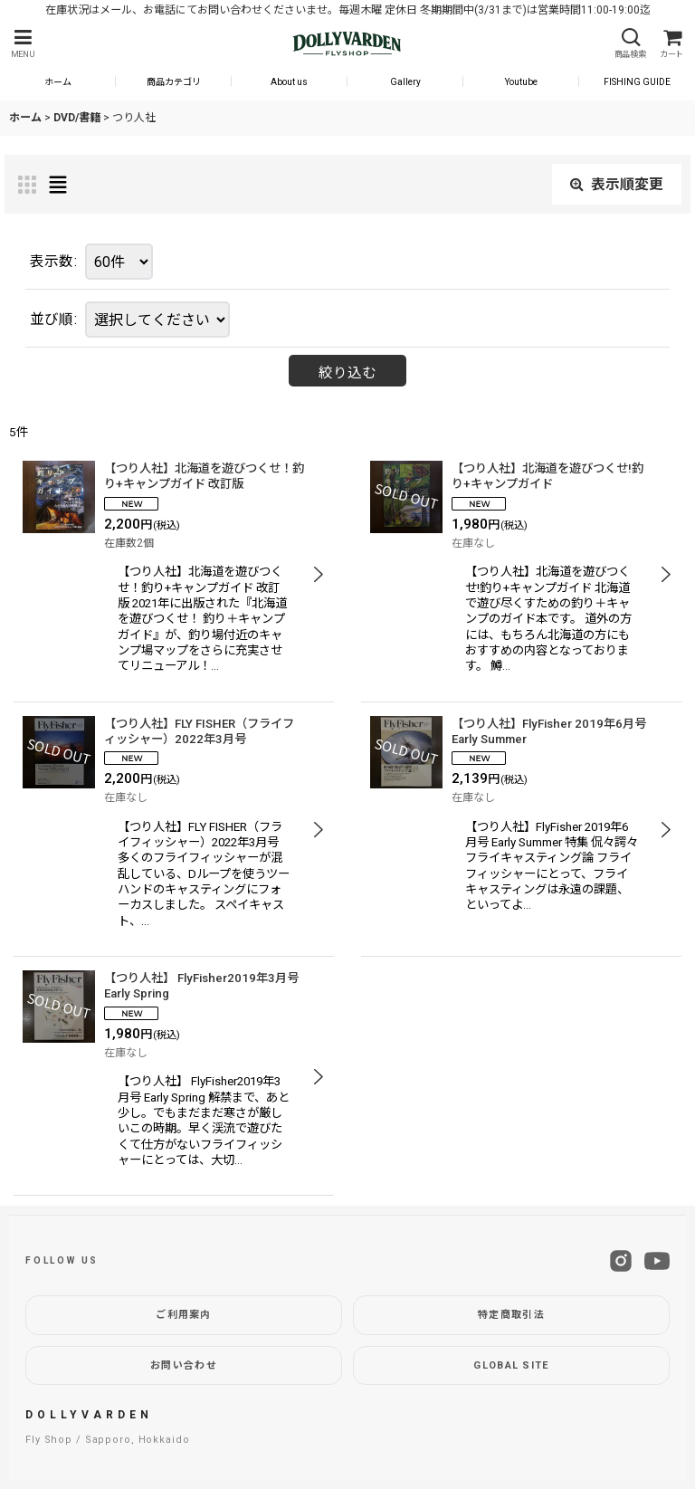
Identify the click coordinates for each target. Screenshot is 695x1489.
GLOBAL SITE (511, 1365)
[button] (23, 43)
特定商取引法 (511, 1315)
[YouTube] (657, 1261)
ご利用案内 (184, 1315)
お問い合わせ (183, 1365)
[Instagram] (620, 1261)
